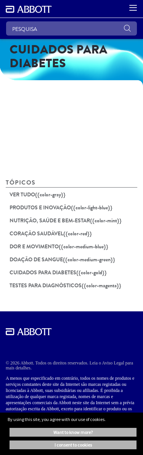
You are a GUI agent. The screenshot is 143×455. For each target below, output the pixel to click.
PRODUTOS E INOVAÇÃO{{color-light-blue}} (61, 207)
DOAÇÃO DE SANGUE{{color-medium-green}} (62, 259)
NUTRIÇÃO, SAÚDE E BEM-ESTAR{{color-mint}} (66, 220)
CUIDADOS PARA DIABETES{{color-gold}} (58, 272)
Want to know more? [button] (73, 432)
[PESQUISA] (71, 28)
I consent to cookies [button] (73, 445)
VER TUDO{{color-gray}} (38, 194)
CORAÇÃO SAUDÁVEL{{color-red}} (51, 233)
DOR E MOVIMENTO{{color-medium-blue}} (59, 246)
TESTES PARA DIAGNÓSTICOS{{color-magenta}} (65, 285)
